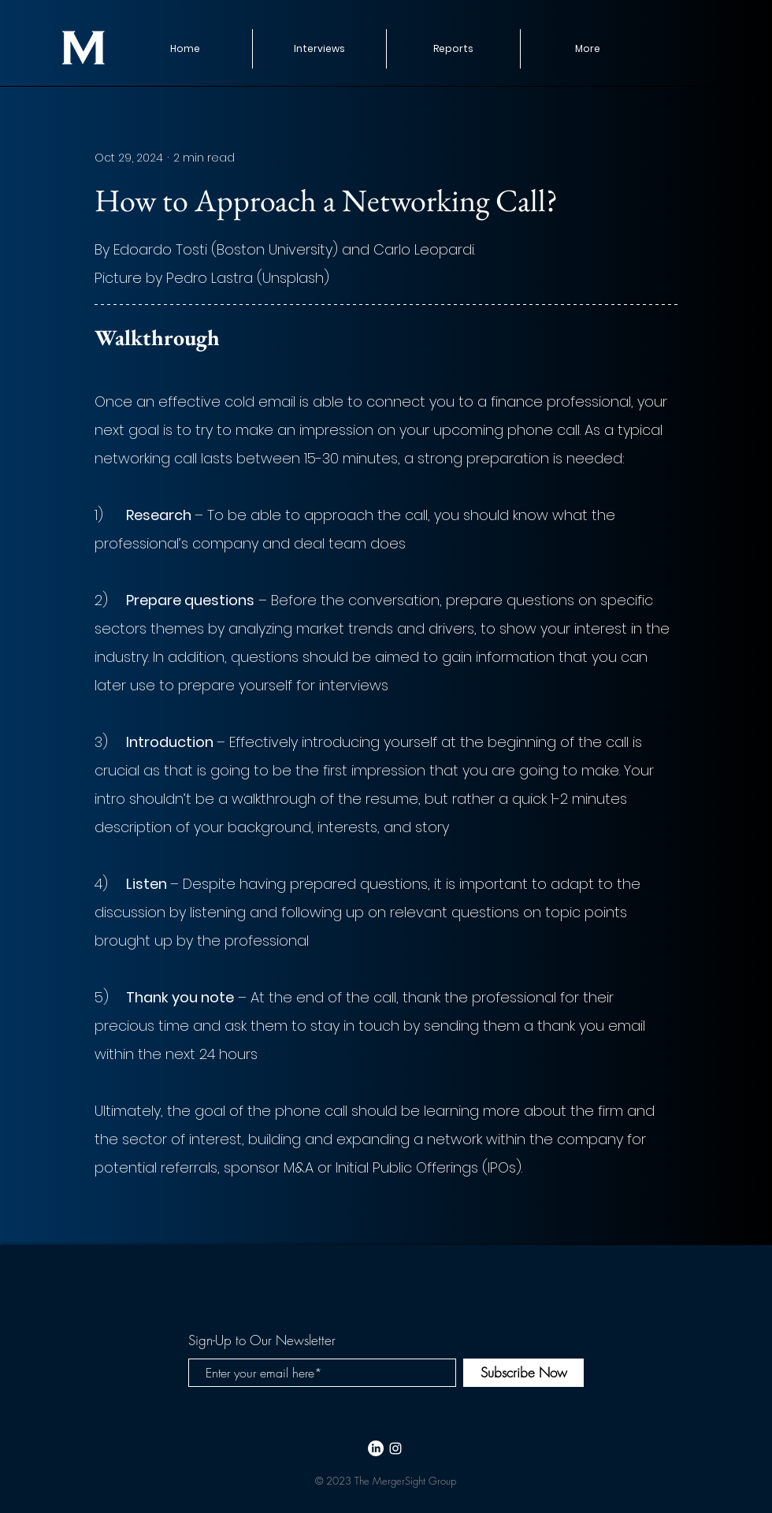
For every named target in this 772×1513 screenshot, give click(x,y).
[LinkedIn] (376, 1448)
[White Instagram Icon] (395, 1448)
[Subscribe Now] (523, 1373)
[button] (453, 49)
